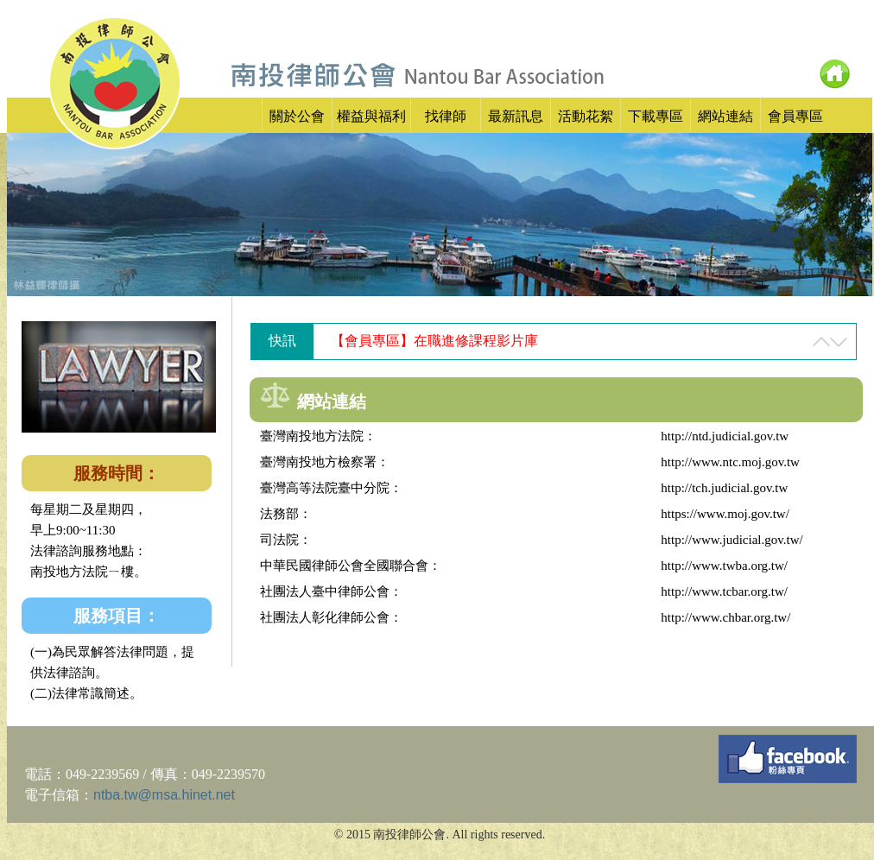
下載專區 (655, 116)
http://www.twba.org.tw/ (724, 565)
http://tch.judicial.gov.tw (724, 488)
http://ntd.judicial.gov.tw (724, 436)
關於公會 (297, 116)
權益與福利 (371, 116)
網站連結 (725, 116)
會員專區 (795, 116)
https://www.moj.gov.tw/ (724, 514)
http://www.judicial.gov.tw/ (731, 540)
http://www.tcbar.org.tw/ (724, 591)
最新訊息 (515, 116)
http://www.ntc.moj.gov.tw (730, 462)
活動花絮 (585, 116)
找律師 (445, 116)
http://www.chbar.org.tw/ (725, 617)
